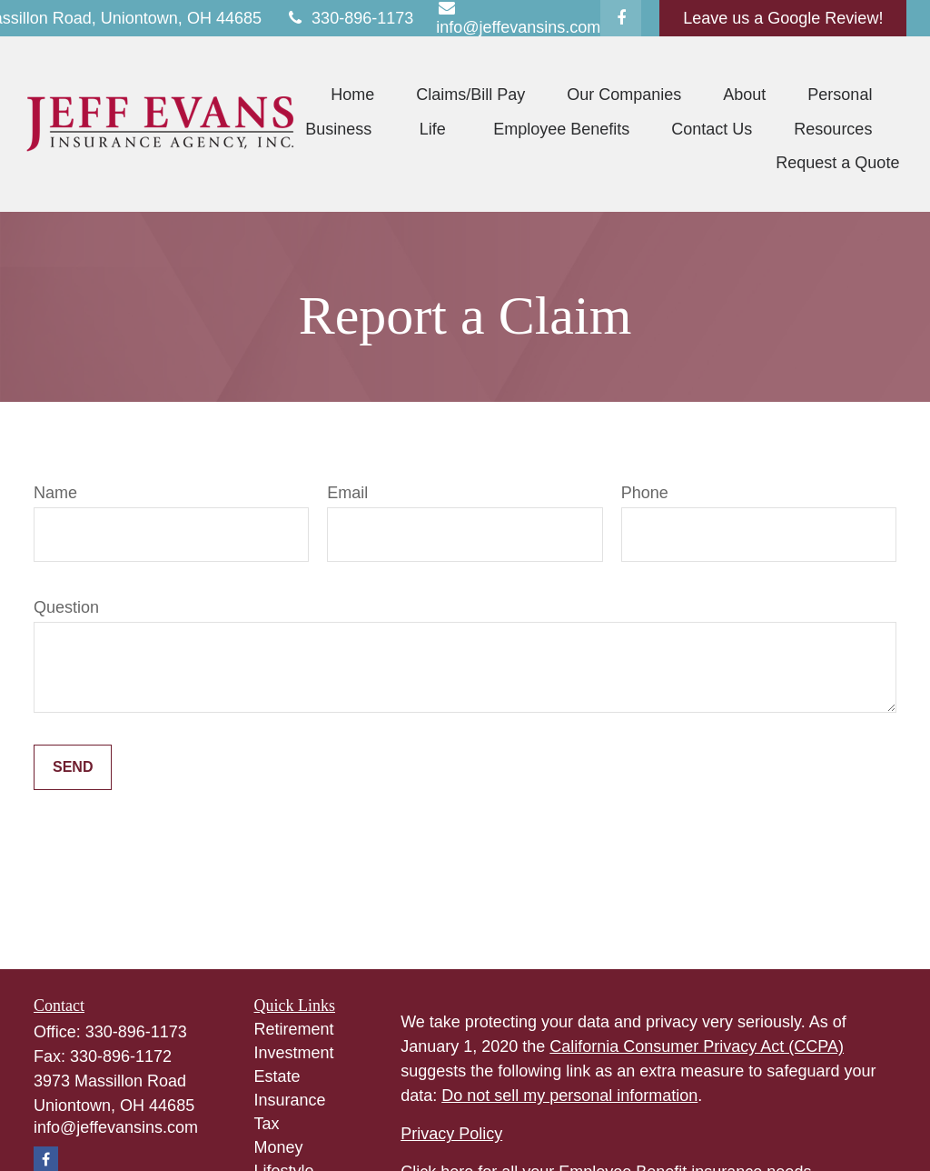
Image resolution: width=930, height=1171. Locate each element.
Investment (294, 1053)
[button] (352, 94)
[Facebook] (620, 18)
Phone (644, 493)
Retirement (294, 1029)
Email (347, 493)
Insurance (290, 1100)
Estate (277, 1076)
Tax (267, 1124)
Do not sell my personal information (569, 1095)
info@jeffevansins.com (116, 1127)
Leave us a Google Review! (783, 18)
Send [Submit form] (73, 767)
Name (55, 493)
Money (278, 1147)
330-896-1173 (348, 18)
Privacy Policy (451, 1134)
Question (66, 607)
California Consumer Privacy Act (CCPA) (696, 1046)
